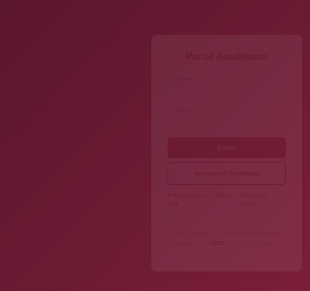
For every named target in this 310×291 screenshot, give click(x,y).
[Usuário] (227, 76)
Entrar (226, 140)
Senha (180, 103)
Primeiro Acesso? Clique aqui (199, 192)
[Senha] (227, 108)
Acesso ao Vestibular (226, 165)
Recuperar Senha (254, 192)
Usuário (181, 72)
